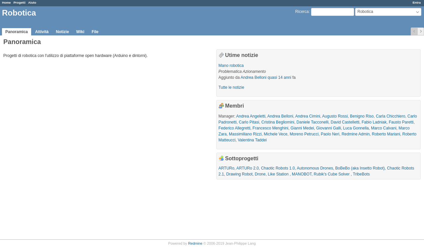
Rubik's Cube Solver (332, 174)
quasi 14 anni (279, 77)
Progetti (20, 2)
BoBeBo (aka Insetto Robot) (360, 168)
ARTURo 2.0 (247, 168)
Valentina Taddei (252, 140)
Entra (416, 2)
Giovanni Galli (328, 128)
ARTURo (227, 168)
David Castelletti (345, 122)
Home (6, 2)
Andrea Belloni (253, 77)
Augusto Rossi (335, 116)
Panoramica (16, 31)
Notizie (62, 31)
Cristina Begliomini (277, 122)
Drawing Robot (239, 174)
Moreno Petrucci (304, 134)
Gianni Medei (302, 128)
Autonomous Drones (315, 168)
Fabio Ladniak (374, 122)
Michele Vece (275, 134)
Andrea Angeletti (250, 116)
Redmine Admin (356, 134)
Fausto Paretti (401, 122)
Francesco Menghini (270, 128)
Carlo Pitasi (249, 122)
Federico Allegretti (234, 128)
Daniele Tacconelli (312, 122)
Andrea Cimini (307, 116)
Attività (42, 31)
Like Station (279, 174)
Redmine (195, 243)
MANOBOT (301, 174)
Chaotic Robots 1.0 (278, 168)
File (95, 31)
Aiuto (32, 2)
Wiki (80, 31)
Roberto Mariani (386, 134)
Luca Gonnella (356, 128)
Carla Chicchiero (390, 116)
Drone (260, 174)
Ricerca (302, 11)
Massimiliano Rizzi (245, 134)
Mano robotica (231, 65)
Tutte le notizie (231, 87)
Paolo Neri (330, 134)
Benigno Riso (362, 116)
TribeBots (361, 174)
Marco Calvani (384, 128)
